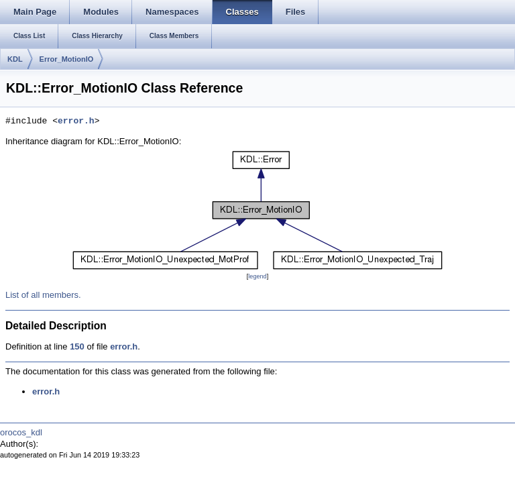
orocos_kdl (21, 432)
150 (77, 346)
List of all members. (43, 295)
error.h (76, 121)
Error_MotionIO (67, 59)
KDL (15, 59)
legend (257, 276)
